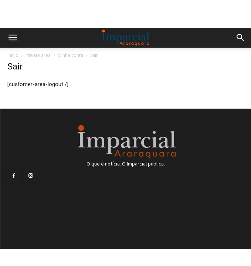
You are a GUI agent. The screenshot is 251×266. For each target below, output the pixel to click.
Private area (38, 55)
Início (12, 55)
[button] (12, 38)
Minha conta (70, 55)
